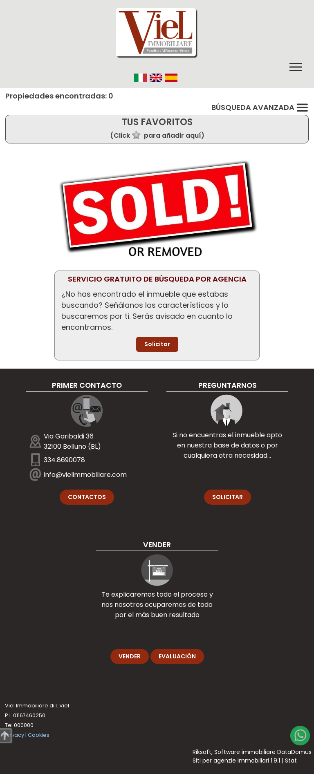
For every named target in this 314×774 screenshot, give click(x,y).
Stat (291, 760)
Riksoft (202, 752)
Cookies (38, 734)
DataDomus (294, 752)
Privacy (14, 734)
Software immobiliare (245, 752)
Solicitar (157, 344)
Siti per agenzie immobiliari (231, 760)
